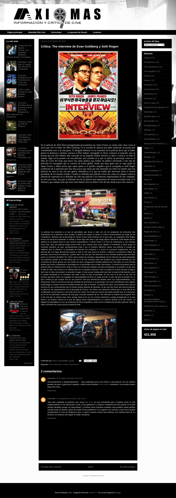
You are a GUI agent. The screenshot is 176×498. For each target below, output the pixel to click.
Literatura (148, 311)
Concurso (148, 98)
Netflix (146, 193)
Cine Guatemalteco (152, 250)
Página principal (14, 32)
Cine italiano (149, 189)
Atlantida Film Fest (36, 32)
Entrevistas (56, 32)
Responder (51, 391)
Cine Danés (149, 198)
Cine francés (149, 89)
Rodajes (147, 157)
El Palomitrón (15, 239)
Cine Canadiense (151, 170)
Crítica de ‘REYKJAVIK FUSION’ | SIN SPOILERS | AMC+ (20, 211)
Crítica (65, 364)
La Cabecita (14, 335)
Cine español (149, 71)
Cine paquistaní (150, 281)
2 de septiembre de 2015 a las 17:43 (70, 399)
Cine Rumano (150, 259)
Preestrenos (74, 364)
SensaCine (148, 94)
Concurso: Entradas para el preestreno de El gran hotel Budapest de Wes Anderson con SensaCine (19, 110)
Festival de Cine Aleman (154, 107)
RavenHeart (14, 268)
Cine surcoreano (151, 286)
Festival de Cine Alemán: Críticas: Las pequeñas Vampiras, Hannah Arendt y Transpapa (19, 51)
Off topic (147, 130)
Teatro (146, 148)
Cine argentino (150, 268)
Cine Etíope (149, 241)
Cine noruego (150, 277)
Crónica (147, 76)
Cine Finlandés (150, 245)
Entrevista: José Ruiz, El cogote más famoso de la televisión (25, 65)
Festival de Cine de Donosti (155, 207)
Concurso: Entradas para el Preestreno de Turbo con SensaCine (25, 80)
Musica (147, 213)
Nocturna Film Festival (153, 143)
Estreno (147, 80)
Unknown (51, 378)
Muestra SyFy (150, 116)
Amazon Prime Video (153, 227)
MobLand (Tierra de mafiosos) (24, 306)
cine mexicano (150, 222)
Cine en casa (149, 103)
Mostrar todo (28, 363)
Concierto (148, 290)
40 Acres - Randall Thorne (24, 272)
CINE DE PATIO (16, 302)
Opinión (147, 315)
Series (146, 218)
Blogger (118, 493)
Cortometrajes (150, 152)
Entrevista (148, 112)
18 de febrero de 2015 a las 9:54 (69, 378)
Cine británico (150, 139)
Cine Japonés (150, 184)
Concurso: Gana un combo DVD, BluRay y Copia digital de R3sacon (25, 185)
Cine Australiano (151, 236)
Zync (146, 320)
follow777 (93, 493)
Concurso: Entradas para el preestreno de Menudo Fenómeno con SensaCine (19, 154)
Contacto (97, 32)
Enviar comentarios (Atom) (93, 476)
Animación (148, 85)
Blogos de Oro (150, 232)
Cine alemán (149, 134)
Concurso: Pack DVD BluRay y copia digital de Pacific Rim (24, 138)
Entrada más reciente (51, 467)
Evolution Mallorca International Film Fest (153, 300)
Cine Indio (148, 254)
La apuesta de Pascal (77, 32)
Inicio (90, 467)
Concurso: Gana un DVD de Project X (25, 124)
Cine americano (55, 364)
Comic (146, 202)
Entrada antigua (127, 467)
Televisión (148, 166)
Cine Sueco (149, 263)
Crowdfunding (150, 125)
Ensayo (147, 295)
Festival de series (151, 175)
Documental (149, 121)
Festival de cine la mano (154, 306)
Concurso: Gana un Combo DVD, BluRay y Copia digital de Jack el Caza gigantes (19, 170)
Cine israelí (149, 272)
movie (90, 402)
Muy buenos (104, 384)
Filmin (146, 180)
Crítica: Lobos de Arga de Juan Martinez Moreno (25, 92)
